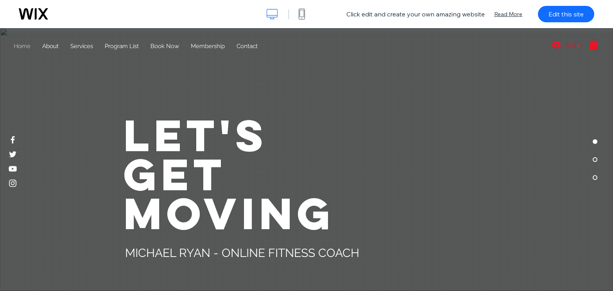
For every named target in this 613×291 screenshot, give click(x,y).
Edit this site (566, 14)
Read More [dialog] (508, 14)
